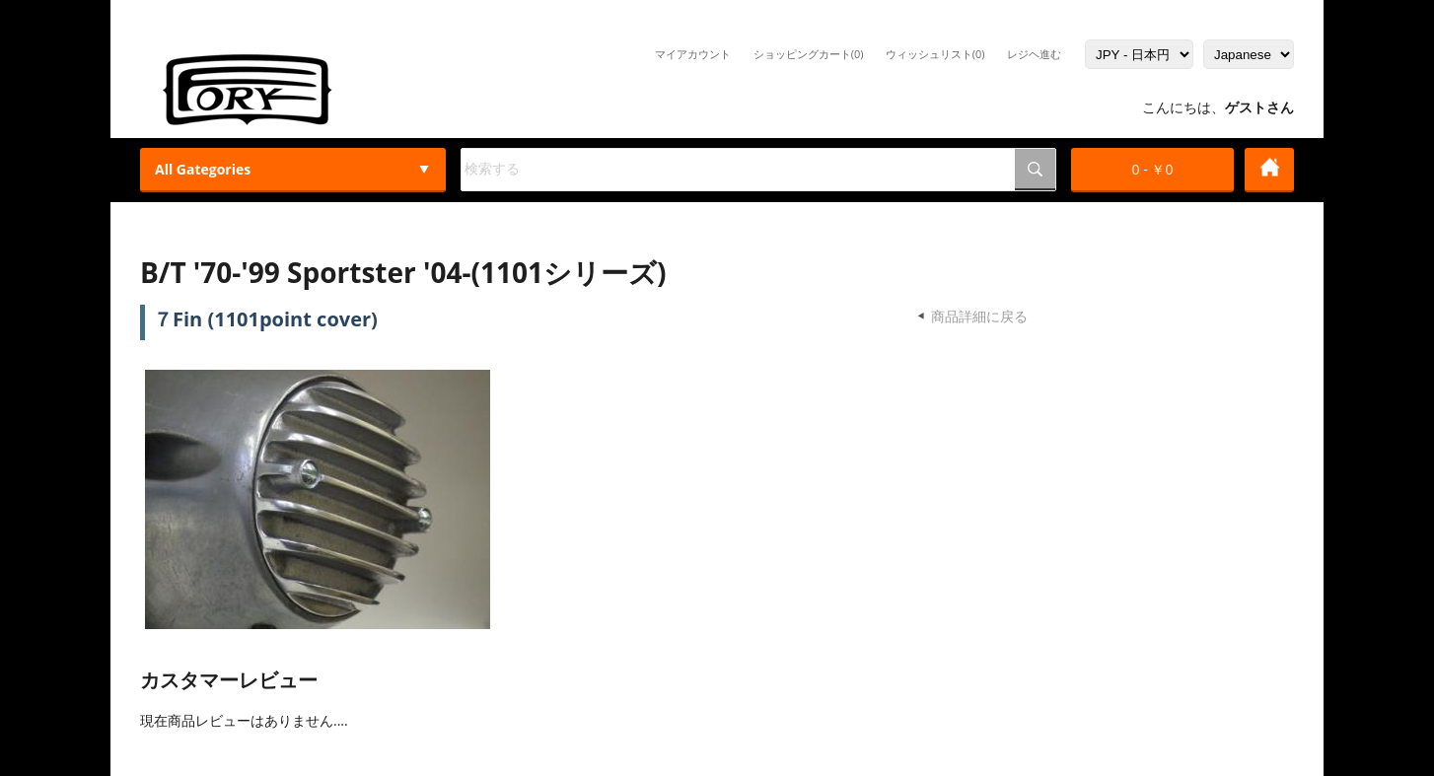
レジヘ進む (1034, 53)
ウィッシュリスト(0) (935, 53)
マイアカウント (693, 53)
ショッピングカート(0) (808, 53)
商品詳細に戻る (979, 316)
